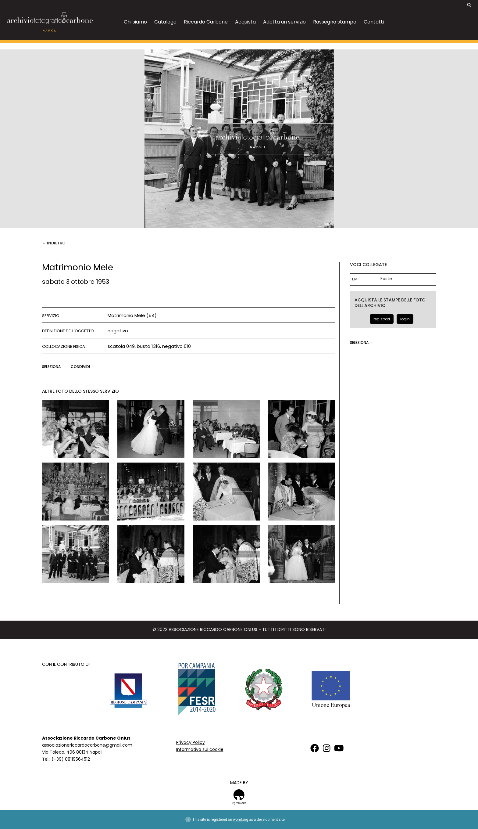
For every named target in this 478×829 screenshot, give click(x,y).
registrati (381, 319)
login (405, 319)
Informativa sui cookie (199, 749)
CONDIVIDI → (83, 366)
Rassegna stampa (334, 21)
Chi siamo (135, 21)
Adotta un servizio (284, 21)
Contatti (374, 21)
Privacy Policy (190, 742)
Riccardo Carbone (206, 21)
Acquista (245, 21)
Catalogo (165, 21)
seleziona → (54, 366)
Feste (386, 278)
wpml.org (240, 819)
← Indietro (54, 243)
